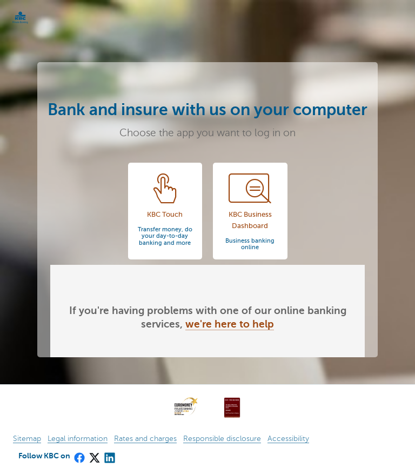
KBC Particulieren (38, 17)
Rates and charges (145, 439)
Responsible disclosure (222, 439)
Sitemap (27, 439)
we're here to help (229, 324)
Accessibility (288, 439)
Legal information (78, 439)
